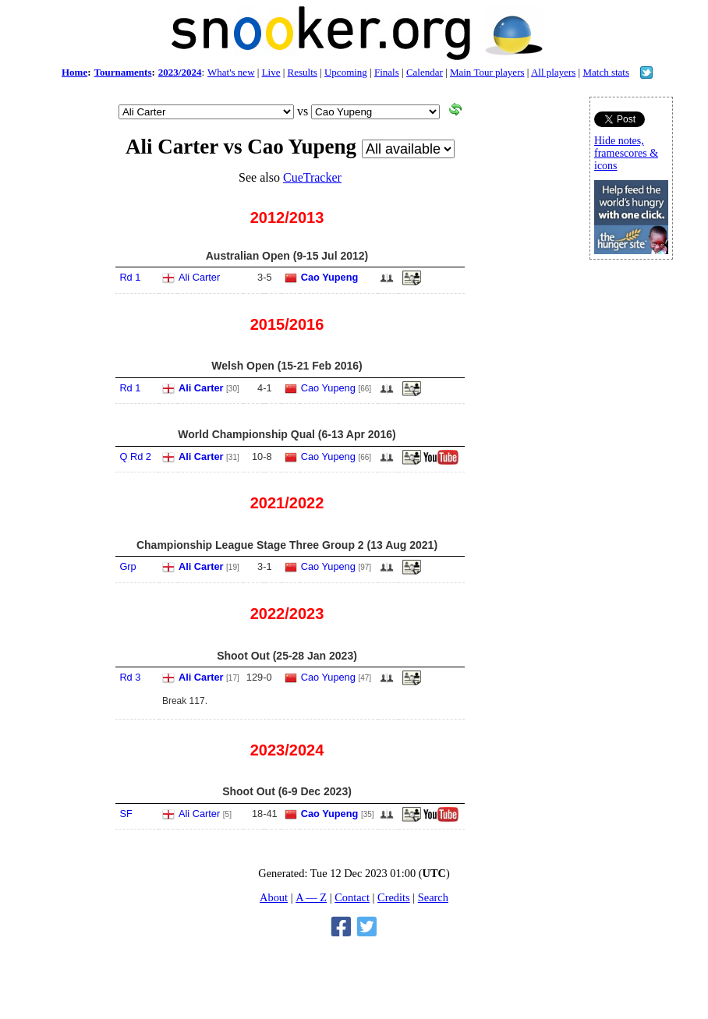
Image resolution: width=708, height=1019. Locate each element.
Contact (352, 897)
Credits (393, 897)
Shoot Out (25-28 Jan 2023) (287, 655)
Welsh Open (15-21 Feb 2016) (286, 365)
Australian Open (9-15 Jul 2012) (287, 255)
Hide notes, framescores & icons (626, 153)
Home (74, 72)
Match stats (605, 72)
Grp (127, 566)
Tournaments (123, 72)
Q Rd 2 (135, 456)
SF (125, 813)
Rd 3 (129, 677)
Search (433, 897)
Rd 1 (129, 277)
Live (271, 72)
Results (302, 72)
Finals (386, 72)
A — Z (311, 897)
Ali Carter (199, 277)
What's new (230, 72)
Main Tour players (487, 72)
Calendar (424, 72)
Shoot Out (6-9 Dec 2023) (287, 791)
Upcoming (345, 72)
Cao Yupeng (330, 277)
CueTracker (312, 177)
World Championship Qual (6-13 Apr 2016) (286, 434)
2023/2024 (180, 72)
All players (553, 72)
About (274, 897)
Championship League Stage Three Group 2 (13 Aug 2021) (286, 545)
